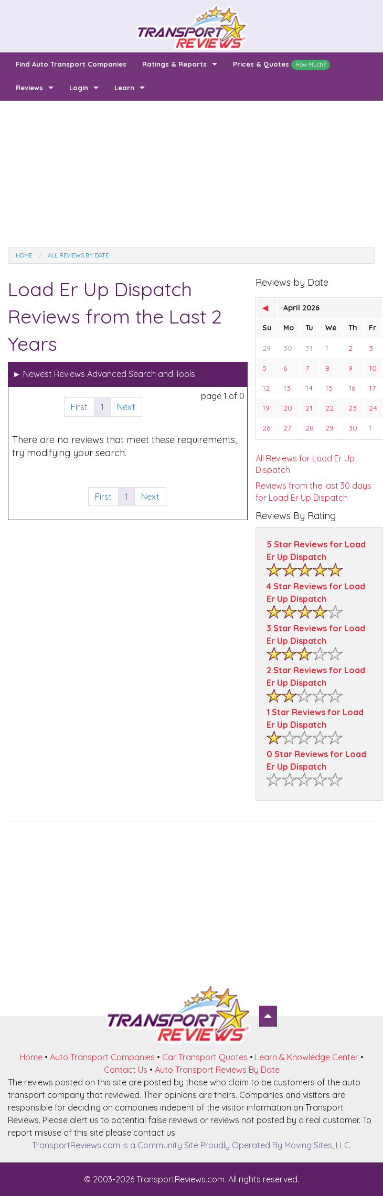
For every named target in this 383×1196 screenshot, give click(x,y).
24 (373, 408)
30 (287, 348)
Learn (124, 87)
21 (309, 408)
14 (309, 388)
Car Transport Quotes (205, 1057)
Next (126, 407)
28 (309, 428)
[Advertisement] (192, 174)
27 (287, 428)
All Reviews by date (78, 255)
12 (266, 388)
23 (352, 408)
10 (373, 368)
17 (372, 388)
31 (309, 348)
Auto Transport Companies (102, 1057)
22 (329, 408)
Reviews (29, 87)
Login (78, 87)
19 (266, 408)
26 (266, 428)
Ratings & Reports (174, 64)
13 (287, 388)
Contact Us (125, 1069)
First (79, 407)
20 (287, 408)
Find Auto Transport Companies (71, 64)
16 (351, 388)
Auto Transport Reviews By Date (217, 1069)
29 (266, 348)
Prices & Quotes (281, 65)
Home (24, 255)
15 (329, 388)
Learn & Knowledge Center (306, 1057)
